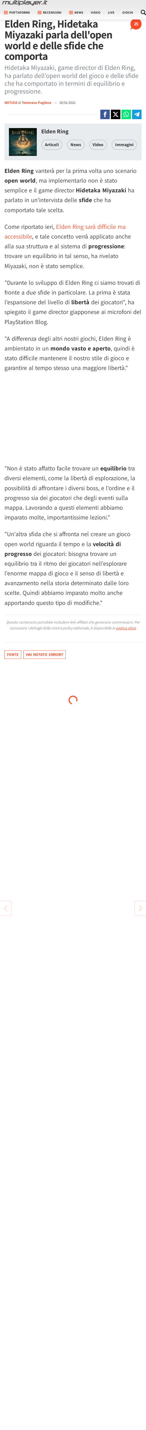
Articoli (52, 145)
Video (95, 12)
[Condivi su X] (115, 114)
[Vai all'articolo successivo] (5, 908)
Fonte (13, 654)
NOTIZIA (10, 102)
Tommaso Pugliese (37, 102)
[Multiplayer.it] (24, 3)
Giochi (127, 12)
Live (111, 12)
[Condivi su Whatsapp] (126, 114)
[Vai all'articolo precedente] (140, 908)
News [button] (76, 12)
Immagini (124, 145)
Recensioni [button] (50, 12)
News (75, 145)
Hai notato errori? (44, 654)
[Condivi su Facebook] (105, 114)
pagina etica (126, 628)
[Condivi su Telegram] (137, 114)
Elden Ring (55, 131)
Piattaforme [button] (17, 12)
